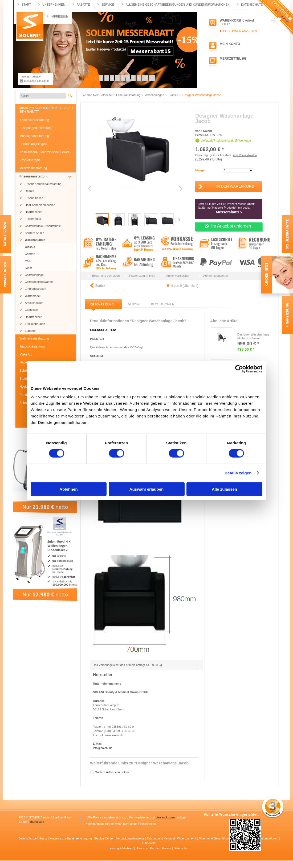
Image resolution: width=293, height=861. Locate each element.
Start (26, 4)
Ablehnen (68, 489)
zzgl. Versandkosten (245, 155)
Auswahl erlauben (146, 489)
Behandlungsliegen (33, 144)
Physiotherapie (29, 160)
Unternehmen (53, 4)
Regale (29, 190)
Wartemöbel (32, 295)
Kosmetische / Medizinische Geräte (44, 152)
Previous (90, 188)
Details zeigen (238, 473)
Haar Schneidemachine (40, 204)
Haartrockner (33, 211)
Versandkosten (165, 817)
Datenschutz (252, 4)
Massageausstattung (34, 136)
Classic (30, 247)
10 (144, 78)
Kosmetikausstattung (34, 120)
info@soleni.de (102, 748)
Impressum (60, 16)
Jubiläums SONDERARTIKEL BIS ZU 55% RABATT (46, 110)
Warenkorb (230, 20)
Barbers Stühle (34, 232)
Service (107, 4)
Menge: (200, 170)
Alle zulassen (224, 489)
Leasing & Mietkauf (121, 848)
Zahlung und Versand (161, 838)
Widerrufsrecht (187, 838)
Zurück (100, 286)
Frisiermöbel (33, 218)
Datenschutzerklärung (33, 838)
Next (180, 188)
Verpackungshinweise (130, 838)
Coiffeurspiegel (34, 274)
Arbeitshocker (34, 302)
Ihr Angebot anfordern (229, 226)
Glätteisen (31, 309)
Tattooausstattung (32, 346)
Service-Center (104, 838)
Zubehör (30, 330)
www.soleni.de (113, 735)
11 (151, 78)
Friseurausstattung (33, 176)
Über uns (142, 848)
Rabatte (83, 4)
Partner (155, 848)
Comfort (30, 253)
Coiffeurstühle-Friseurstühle (43, 225)
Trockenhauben (35, 323)
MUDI (28, 260)
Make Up (25, 354)
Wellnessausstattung (34, 338)
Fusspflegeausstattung (35, 128)
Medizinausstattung (33, 168)
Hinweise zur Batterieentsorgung (71, 838)
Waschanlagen (35, 239)
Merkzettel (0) (233, 58)
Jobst (28, 268)
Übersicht (190, 286)
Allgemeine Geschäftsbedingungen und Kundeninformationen (178, 4)
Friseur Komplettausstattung (43, 183)
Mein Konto (230, 44)
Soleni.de (29, 26)
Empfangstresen (35, 288)
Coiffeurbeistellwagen (39, 281)
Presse (167, 848)
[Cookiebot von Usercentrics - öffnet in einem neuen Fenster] (239, 369)
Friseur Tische (34, 198)
